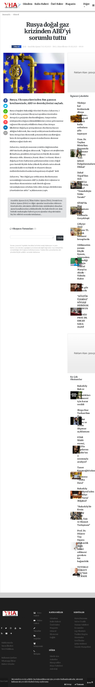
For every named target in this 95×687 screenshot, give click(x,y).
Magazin (70, 4)
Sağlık (52, 637)
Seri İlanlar (79, 640)
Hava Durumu (80, 618)
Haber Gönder (8, 664)
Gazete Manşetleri (82, 647)
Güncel (16, 14)
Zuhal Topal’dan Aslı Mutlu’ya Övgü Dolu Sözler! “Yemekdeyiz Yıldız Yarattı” (84, 184)
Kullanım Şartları (9, 658)
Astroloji (53, 669)
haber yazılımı (6, 684)
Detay (68, 684)
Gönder (60, 238)
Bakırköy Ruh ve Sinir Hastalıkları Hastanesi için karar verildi (83, 395)
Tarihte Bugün (81, 634)
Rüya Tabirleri (56, 666)
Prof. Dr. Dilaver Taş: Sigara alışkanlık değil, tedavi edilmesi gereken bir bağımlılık (83, 546)
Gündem (27, 4)
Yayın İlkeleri (7, 646)
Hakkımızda (7, 642)
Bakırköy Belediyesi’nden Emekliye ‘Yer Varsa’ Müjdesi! (85, 494)
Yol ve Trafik (80, 621)
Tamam (79, 684)
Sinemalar (79, 637)
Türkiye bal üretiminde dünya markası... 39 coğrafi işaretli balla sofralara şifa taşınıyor (83, 118)
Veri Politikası (7, 649)
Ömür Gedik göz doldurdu (82, 287)
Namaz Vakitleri (81, 625)
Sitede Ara (54, 656)
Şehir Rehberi (80, 644)
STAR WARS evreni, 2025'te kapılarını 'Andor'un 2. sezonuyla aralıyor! (82, 449)
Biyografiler (55, 662)
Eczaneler (78, 628)
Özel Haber (57, 4)
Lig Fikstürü (79, 631)
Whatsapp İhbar (8, 661)
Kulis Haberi (41, 4)
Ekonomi (54, 634)
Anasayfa (6, 14)
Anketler (54, 659)
